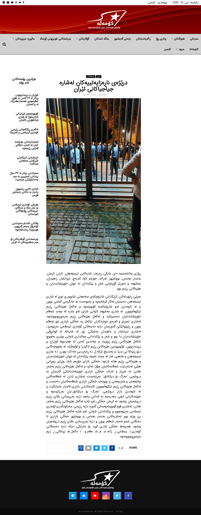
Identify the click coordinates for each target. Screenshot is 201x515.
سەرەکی (194, 39)
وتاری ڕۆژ (161, 39)
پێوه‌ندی (162, 2)
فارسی (151, 2)
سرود (181, 49)
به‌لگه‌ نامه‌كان (101, 39)
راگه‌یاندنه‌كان (143, 39)
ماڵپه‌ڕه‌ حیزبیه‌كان (25, 39)
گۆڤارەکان (84, 39)
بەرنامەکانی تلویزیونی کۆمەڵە (55, 39)
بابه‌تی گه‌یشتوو (122, 39)
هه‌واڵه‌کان (179, 39)
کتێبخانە (193, 49)
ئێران (99, 76)
